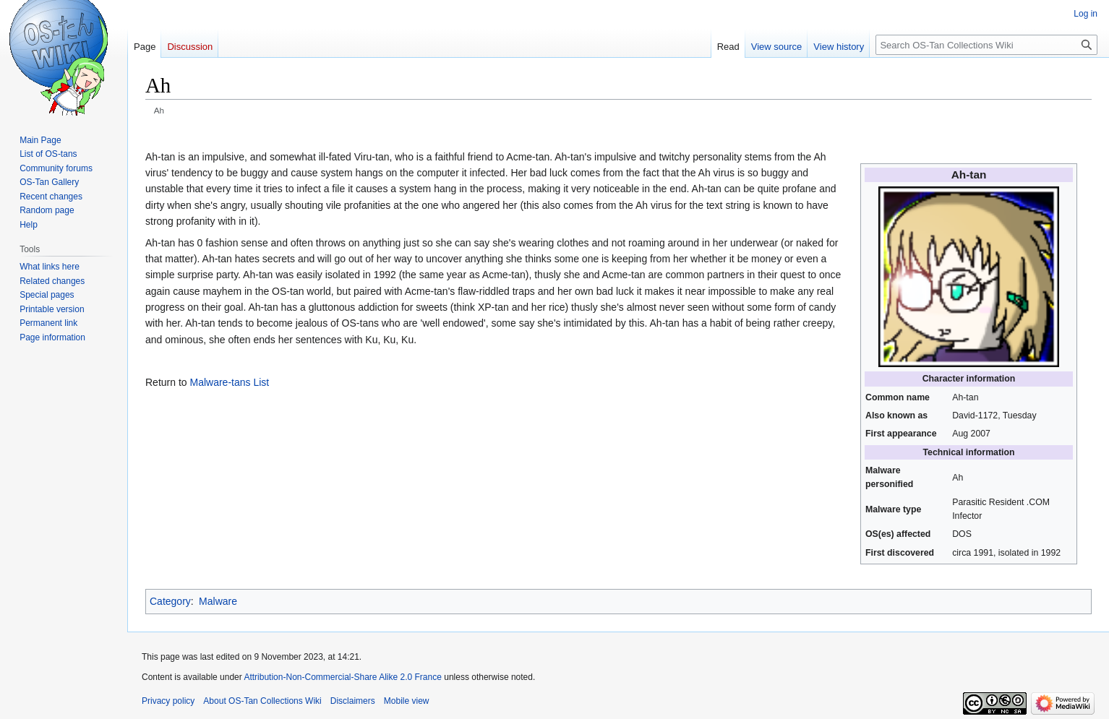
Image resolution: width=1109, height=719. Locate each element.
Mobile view (406, 701)
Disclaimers (352, 701)
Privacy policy (168, 701)
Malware (218, 601)
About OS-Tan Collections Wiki (262, 701)
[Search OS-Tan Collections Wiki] (986, 45)
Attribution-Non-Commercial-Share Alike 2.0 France (342, 677)
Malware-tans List (229, 382)
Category (170, 601)
